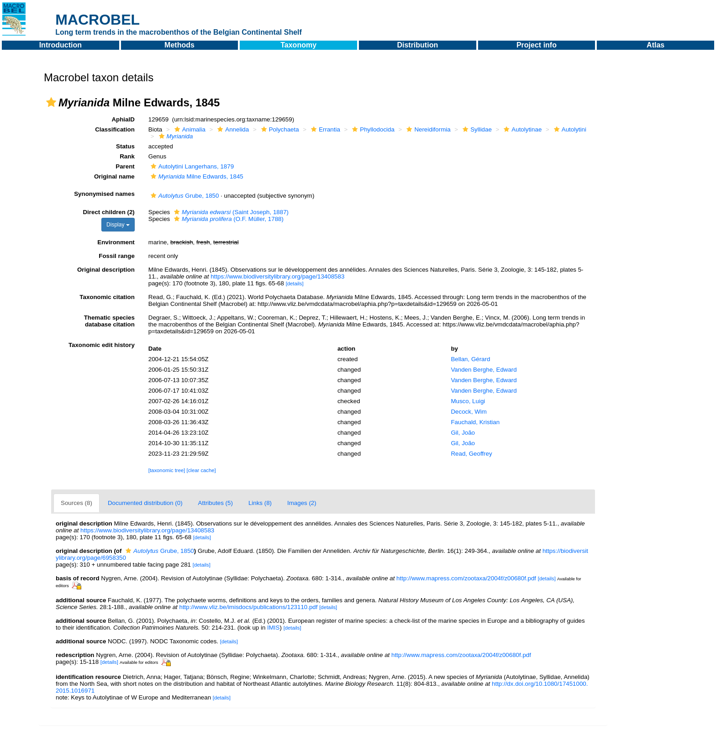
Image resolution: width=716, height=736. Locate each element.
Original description (106, 269)
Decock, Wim (469, 411)
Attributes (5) (215, 502)
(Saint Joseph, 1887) (230, 212)
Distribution (417, 45)
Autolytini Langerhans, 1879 (191, 166)
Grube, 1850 (183, 195)
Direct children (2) (108, 212)
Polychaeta (279, 129)
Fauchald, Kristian (475, 422)
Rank (127, 156)
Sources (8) (76, 502)
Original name (114, 176)
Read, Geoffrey (471, 453)
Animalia (188, 129)
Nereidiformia (427, 129)
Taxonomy (298, 45)
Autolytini (569, 129)
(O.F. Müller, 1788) (228, 219)
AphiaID (122, 119)
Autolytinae (521, 129)
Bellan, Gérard (470, 359)
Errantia (324, 129)
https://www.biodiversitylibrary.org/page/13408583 (277, 276)
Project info (536, 45)
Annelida (232, 129)
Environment (115, 242)
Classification (115, 129)
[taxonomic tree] (166, 470)
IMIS (273, 627)
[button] (51, 102)
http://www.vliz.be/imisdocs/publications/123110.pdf (248, 607)
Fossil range (117, 255)
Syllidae (476, 129)
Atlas (655, 45)
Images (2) (301, 502)
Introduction (60, 45)
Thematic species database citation (109, 321)
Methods (179, 45)
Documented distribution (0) (145, 502)
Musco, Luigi (468, 401)
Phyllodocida (372, 129)
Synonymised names (104, 193)
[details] (295, 283)
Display (118, 224)
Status (125, 146)
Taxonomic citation (106, 297)
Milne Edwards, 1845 (195, 176)
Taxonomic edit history (101, 345)
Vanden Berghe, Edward (483, 369)
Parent (125, 166)
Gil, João (463, 432)
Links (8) (260, 502)
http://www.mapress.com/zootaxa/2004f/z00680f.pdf (466, 578)
